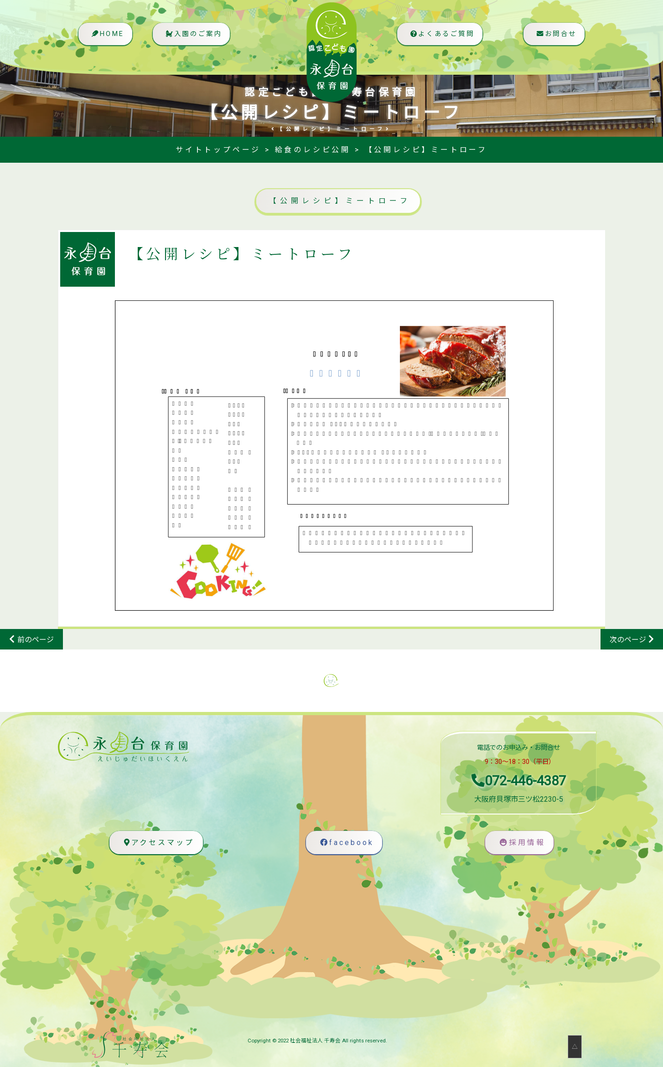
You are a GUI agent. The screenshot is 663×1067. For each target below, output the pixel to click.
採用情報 (521, 842)
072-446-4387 (518, 781)
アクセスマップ (158, 842)
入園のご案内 (197, 39)
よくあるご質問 (439, 39)
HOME (108, 39)
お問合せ (554, 39)
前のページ (35, 639)
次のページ (628, 639)
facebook (346, 842)
